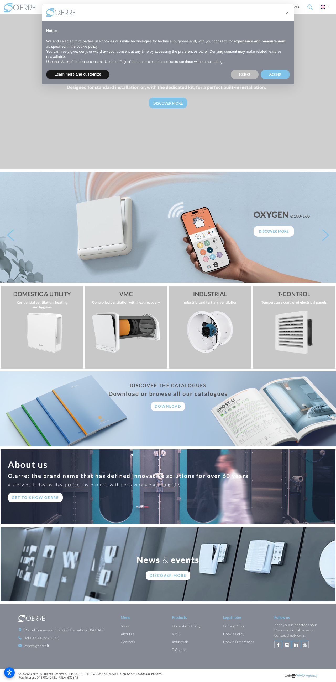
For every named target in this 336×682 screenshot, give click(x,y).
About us (128, 634)
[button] (287, 12)
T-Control (179, 649)
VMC (176, 634)
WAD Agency (307, 675)
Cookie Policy (233, 634)
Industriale (180, 642)
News (125, 626)
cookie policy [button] (87, 46)
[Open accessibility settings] (9, 672)
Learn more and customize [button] (78, 74)
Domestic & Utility (186, 626)
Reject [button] (244, 74)
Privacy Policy (234, 626)
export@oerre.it (36, 645)
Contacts (128, 642)
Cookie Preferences (238, 642)
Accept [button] (275, 74)
